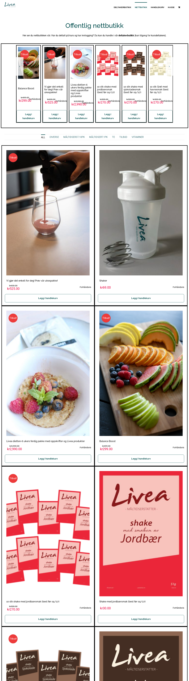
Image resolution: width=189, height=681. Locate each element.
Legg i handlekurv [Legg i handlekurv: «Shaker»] (141, 298)
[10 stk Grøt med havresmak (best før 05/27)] (160, 48)
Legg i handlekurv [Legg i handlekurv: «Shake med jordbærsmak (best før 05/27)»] (141, 619)
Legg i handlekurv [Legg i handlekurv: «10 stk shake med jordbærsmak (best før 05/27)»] (108, 116)
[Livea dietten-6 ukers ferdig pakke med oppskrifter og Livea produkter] (81, 48)
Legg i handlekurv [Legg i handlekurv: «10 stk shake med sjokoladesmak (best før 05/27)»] (134, 116)
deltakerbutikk (126, 35)
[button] (19, 66)
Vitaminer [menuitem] (138, 137)
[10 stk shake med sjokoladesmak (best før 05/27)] (134, 48)
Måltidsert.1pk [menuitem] (98, 137)
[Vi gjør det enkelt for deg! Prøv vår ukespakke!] (54, 48)
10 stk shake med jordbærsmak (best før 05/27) (106, 89)
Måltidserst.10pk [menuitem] (74, 137)
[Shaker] (141, 152)
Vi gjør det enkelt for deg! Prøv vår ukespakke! (53, 89)
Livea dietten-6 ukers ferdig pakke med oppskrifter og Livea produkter (81, 90)
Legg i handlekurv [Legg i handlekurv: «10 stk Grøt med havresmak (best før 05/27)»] (160, 116)
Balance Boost (26, 88)
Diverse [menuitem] (54, 137)
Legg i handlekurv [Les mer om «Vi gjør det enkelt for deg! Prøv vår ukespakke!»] (55, 116)
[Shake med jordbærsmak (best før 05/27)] (141, 473)
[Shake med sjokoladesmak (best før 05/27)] (141, 633)
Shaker (103, 280)
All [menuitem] (43, 137)
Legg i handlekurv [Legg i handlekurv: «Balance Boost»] (28, 116)
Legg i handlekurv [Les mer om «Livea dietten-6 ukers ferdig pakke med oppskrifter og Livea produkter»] (81, 116)
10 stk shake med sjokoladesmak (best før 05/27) (133, 89)
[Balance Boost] (28, 48)
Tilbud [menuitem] (123, 137)
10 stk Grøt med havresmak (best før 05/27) (159, 89)
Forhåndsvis (34, 99)
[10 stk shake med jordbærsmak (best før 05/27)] (107, 48)
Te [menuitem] (113, 137)
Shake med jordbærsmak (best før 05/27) (122, 601)
